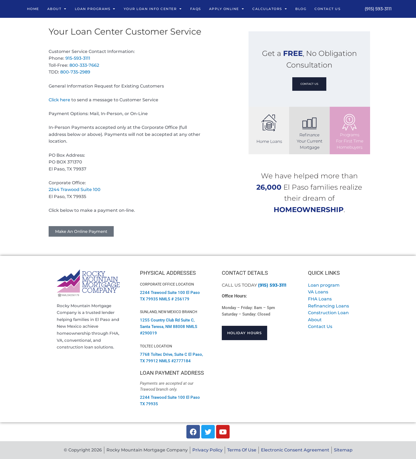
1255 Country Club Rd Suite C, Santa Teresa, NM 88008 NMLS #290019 (168, 327)
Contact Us (327, 9)
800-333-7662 (84, 65)
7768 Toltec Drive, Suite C (163, 354)
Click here (59, 99)
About (57, 9)
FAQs (195, 9)
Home (33, 9)
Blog (300, 9)
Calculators (269, 9)
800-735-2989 (75, 72)
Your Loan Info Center (153, 9)
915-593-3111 (77, 58)
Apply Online (226, 9)
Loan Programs (95, 9)
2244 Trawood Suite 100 (74, 189)
